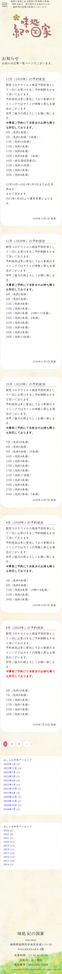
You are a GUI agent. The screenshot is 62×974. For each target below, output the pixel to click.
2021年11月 (10, 789)
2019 (6, 845)
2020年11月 (10, 801)
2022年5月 (10, 776)
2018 (6, 849)
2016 (6, 857)
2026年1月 (10, 764)
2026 (6, 830)
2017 (6, 853)
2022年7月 (10, 772)
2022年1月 (10, 784)
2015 (6, 861)
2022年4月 (10, 780)
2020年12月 (10, 797)
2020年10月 (10, 805)
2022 (6, 834)
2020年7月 (10, 809)
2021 (6, 838)
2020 (6, 842)
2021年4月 (10, 793)
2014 (6, 864)
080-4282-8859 (38, 964)
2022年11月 (10, 768)
